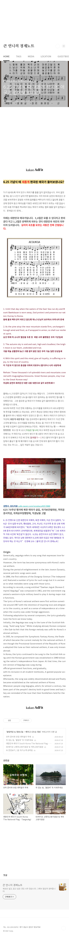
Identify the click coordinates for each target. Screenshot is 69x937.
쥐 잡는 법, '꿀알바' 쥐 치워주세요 (19, 740)
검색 (58, 46)
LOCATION (46, 56)
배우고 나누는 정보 (33, 731)
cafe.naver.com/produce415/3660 (34, 506)
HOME (6, 56)
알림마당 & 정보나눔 (15, 731)
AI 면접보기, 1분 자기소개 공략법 (19, 750)
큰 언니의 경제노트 (18, 46)
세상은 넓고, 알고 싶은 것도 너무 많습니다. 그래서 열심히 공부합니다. (29, 890)
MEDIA (31, 56)
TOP (63, 928)
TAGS (18, 56)
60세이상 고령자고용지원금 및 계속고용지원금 (24, 746)
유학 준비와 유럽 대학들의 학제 (18, 736)
